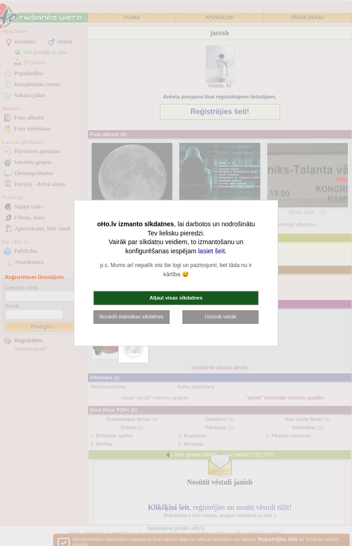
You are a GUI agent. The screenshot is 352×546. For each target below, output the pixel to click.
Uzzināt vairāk (220, 316)
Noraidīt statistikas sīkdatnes (131, 316)
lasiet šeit (211, 250)
